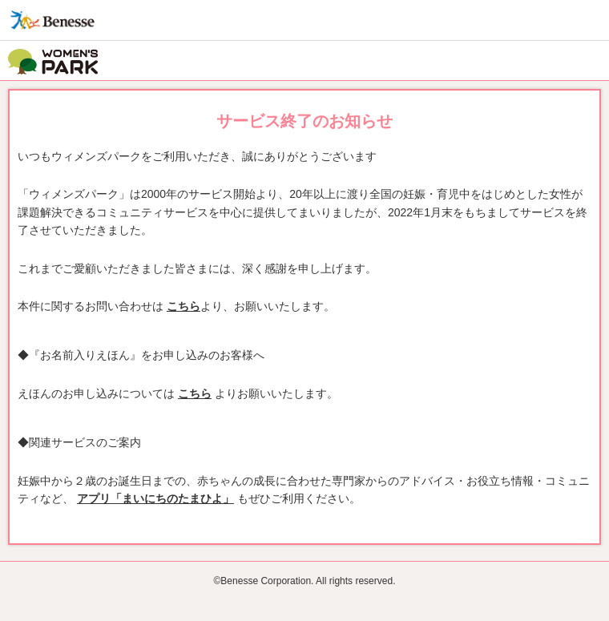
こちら (183, 306)
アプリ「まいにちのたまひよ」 (155, 498)
